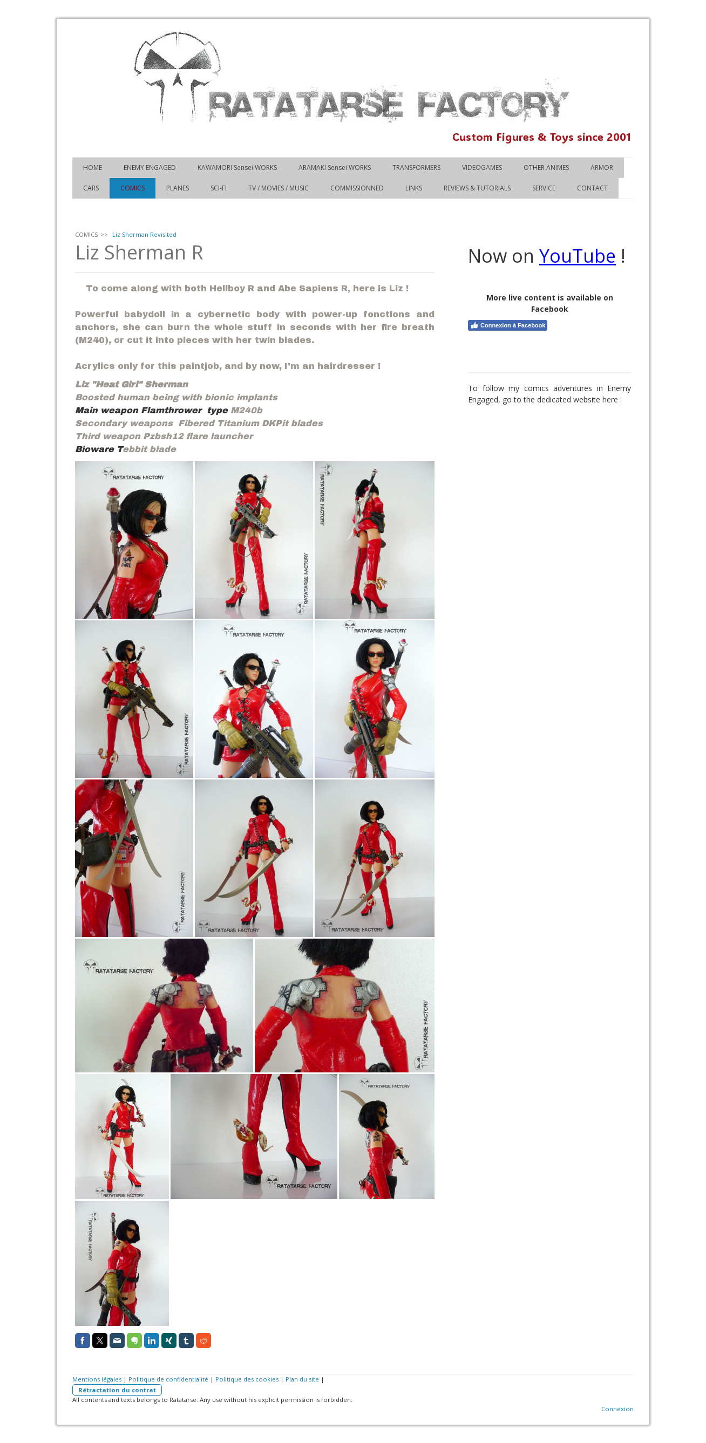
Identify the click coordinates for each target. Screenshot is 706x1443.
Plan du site (302, 1379)
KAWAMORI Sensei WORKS (237, 167)
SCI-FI (219, 188)
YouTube (577, 255)
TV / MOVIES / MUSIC (278, 188)
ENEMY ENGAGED (150, 167)
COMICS (132, 188)
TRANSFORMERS (416, 167)
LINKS (413, 188)
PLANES (177, 188)
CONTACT (592, 188)
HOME (92, 167)
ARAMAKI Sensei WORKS (334, 167)
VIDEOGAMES (482, 167)
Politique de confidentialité (168, 1379)
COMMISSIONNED (357, 188)
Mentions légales (96, 1379)
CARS (91, 188)
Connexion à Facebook (507, 325)
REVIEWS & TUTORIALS (477, 188)
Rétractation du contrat (117, 1390)
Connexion (617, 1409)
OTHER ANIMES (546, 167)
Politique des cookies (247, 1379)
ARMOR (601, 167)
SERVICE (543, 188)
